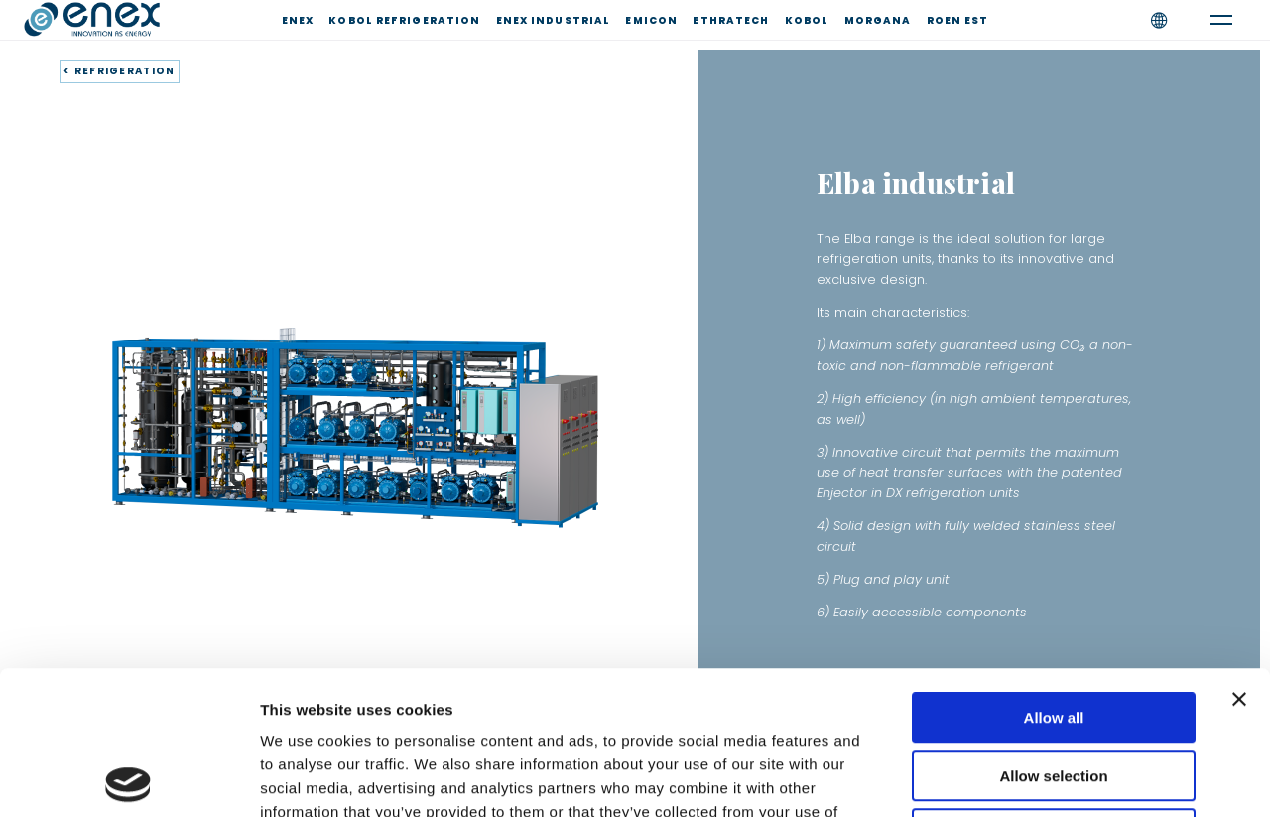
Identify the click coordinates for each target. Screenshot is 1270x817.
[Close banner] (1239, 556)
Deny (1054, 690)
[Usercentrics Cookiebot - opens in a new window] (128, 778)
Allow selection (1053, 632)
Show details (1041, 777)
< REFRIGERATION (120, 71)
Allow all (1054, 574)
